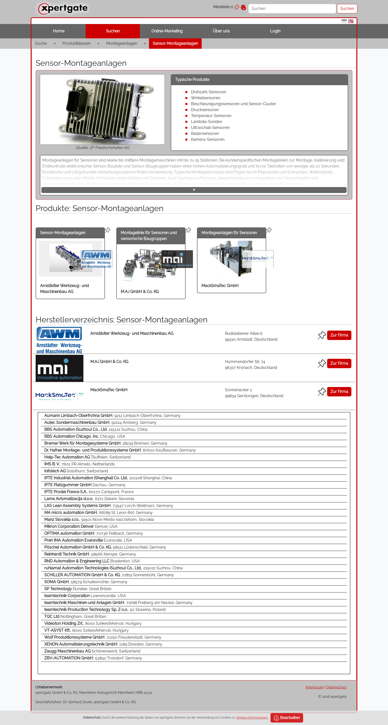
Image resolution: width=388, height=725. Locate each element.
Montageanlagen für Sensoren (229, 232)
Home (58, 31)
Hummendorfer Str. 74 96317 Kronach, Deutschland (251, 364)
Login (275, 31)
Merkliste (226, 6)
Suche (41, 43)
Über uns (221, 31)
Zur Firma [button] (339, 335)
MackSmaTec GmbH (220, 285)
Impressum (315, 687)
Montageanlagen (121, 43)
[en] (351, 21)
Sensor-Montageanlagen (175, 43)
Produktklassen (76, 43)
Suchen (113, 31)
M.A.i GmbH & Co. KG (140, 291)
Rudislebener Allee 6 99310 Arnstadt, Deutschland (251, 336)
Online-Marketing (167, 31)
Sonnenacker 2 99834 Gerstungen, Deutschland (254, 392)
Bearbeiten (287, 718)
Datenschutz (336, 687)
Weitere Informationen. (252, 717)
